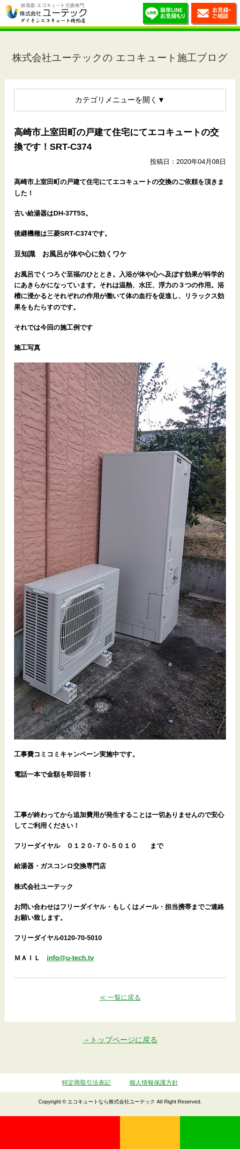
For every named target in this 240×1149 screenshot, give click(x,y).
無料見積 (150, 1132)
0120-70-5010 (60, 1132)
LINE (210, 1132)
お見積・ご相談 (214, 15)
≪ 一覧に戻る (120, 997)
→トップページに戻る (120, 1040)
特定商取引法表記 (86, 1082)
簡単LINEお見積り (166, 15)
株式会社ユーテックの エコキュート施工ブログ (120, 57)
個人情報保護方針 (153, 1082)
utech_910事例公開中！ (99, 14)
